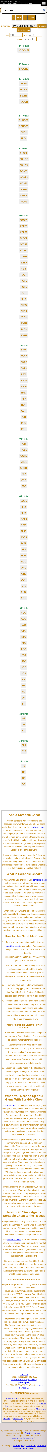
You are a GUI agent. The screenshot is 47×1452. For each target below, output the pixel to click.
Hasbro (6, 1418)
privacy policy (24, 1382)
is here (40, 1385)
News (31, 1448)
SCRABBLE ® (11, 1398)
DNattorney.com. (33, 1433)
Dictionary (22, 3)
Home (9, 3)
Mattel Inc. (41, 1409)
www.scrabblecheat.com (23, 1438)
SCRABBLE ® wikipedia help (24, 1379)
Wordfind (41, 1445)
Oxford (29, 3)
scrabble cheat (37, 827)
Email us (24, 1374)
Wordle (15, 3)
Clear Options (24, 30)
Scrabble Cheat (20, 1448)
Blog (3, 3)
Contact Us (24, 1387)
